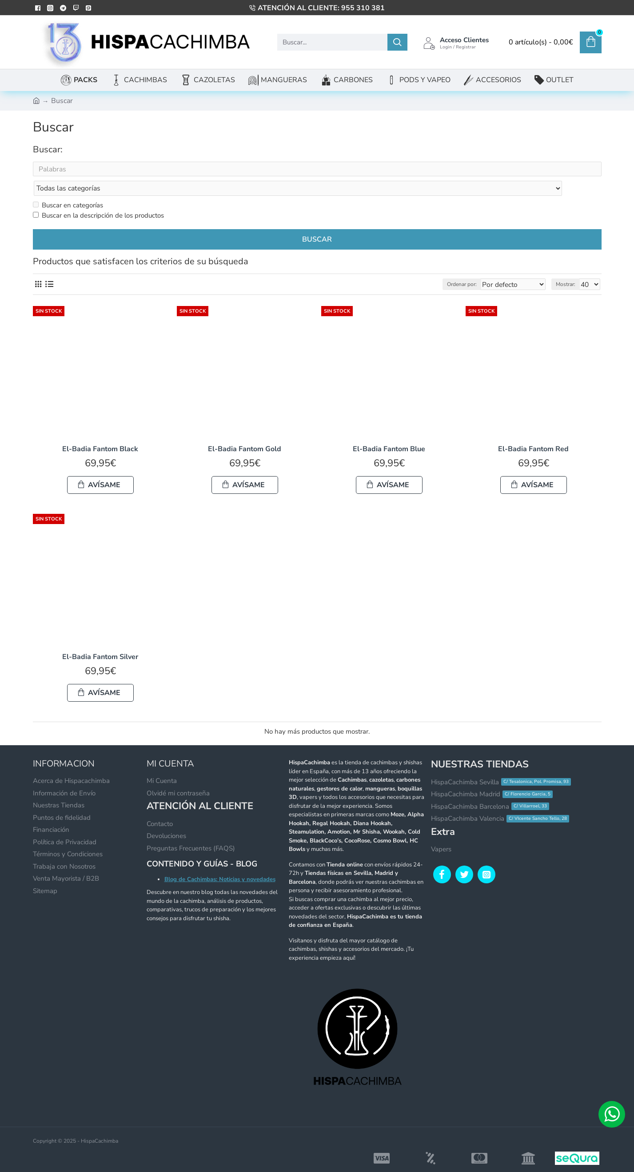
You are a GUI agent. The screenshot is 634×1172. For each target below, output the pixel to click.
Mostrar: (568, 266)
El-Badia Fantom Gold (244, 432)
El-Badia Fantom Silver (100, 639)
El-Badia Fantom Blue (389, 432)
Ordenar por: (465, 266)
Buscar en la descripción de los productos (98, 198)
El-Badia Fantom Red (533, 432)
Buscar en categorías (68, 187)
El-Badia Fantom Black (100, 432)
